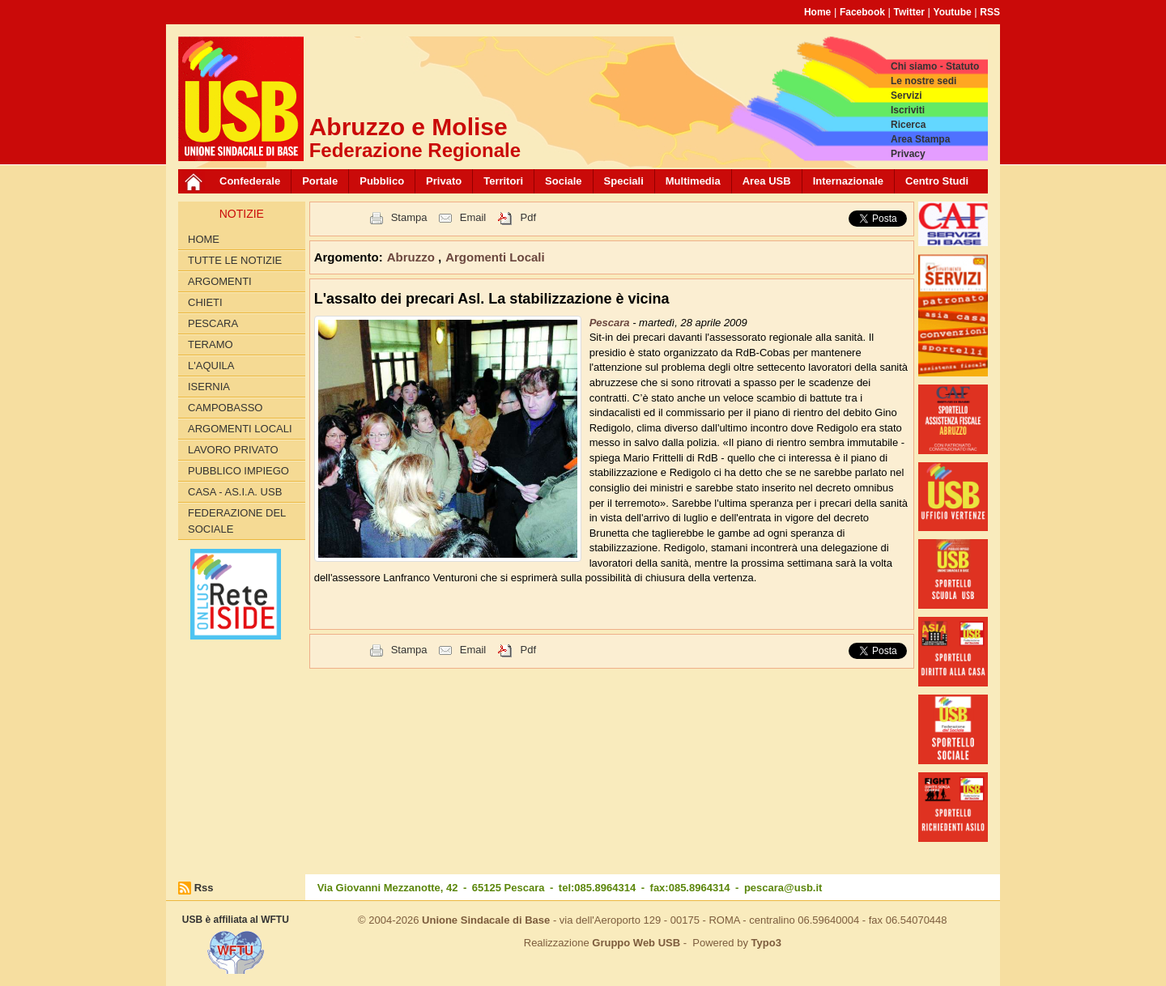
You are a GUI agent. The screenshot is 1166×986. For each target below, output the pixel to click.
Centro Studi (936, 181)
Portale (320, 181)
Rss (204, 888)
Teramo (210, 344)
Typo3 (766, 943)
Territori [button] (503, 181)
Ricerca (908, 124)
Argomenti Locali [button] (495, 257)
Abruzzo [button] (412, 257)
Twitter (909, 12)
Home (817, 12)
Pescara (213, 323)
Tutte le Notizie (235, 260)
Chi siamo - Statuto (935, 66)
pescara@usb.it (783, 888)
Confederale (249, 181)
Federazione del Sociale (237, 521)
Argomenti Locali (240, 429)
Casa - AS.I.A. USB (235, 492)
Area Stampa (920, 139)
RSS (990, 12)
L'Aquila (211, 365)
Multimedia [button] (693, 181)
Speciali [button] (624, 181)
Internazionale (848, 181)
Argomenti (220, 281)
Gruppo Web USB (636, 943)
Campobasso (225, 408)
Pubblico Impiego (238, 471)
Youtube (953, 12)
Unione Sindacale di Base (486, 920)
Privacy (908, 153)
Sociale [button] (563, 181)
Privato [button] (444, 181)
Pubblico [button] (382, 181)
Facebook (862, 12)
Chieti (205, 302)
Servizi (906, 95)
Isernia (209, 386)
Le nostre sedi (923, 81)
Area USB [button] (767, 181)
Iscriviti (908, 110)
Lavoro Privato (233, 450)
